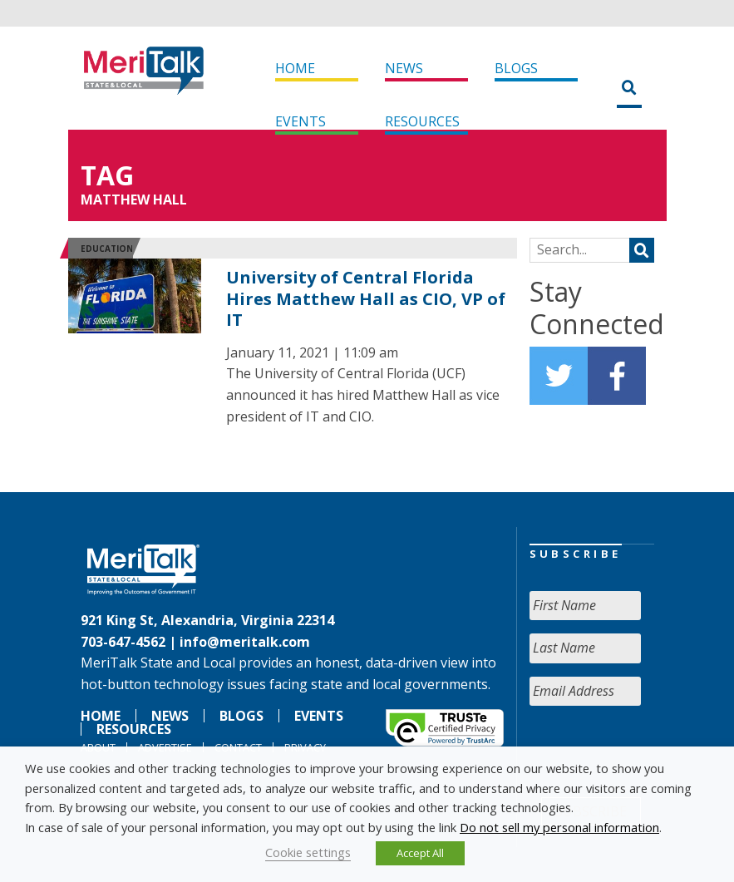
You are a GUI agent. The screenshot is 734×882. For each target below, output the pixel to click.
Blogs (516, 68)
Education (107, 248)
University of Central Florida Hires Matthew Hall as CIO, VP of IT (365, 298)
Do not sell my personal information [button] (559, 827)
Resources (422, 121)
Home (295, 68)
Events (300, 121)
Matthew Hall (134, 199)
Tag (107, 175)
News (404, 68)
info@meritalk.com (245, 642)
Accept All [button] (420, 852)
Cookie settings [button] (308, 852)
